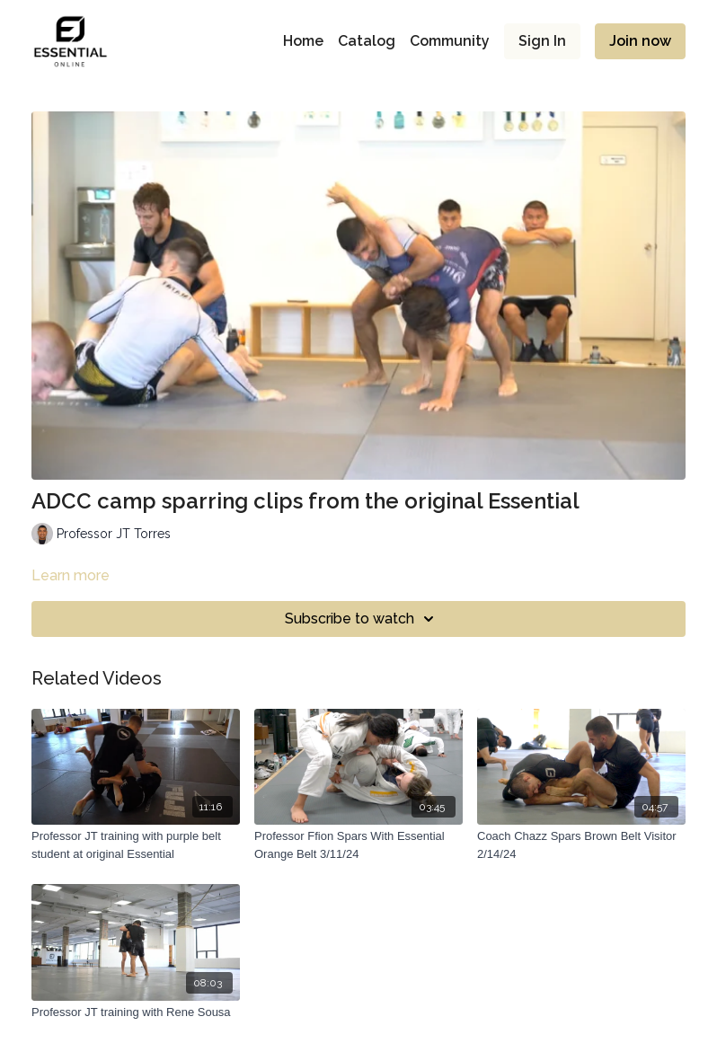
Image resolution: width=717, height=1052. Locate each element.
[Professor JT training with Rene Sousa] (135, 1012)
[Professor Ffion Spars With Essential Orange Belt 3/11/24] (358, 844)
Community (450, 40)
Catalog (366, 40)
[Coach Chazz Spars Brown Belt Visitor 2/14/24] (581, 844)
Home (303, 40)
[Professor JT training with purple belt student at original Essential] (135, 844)
